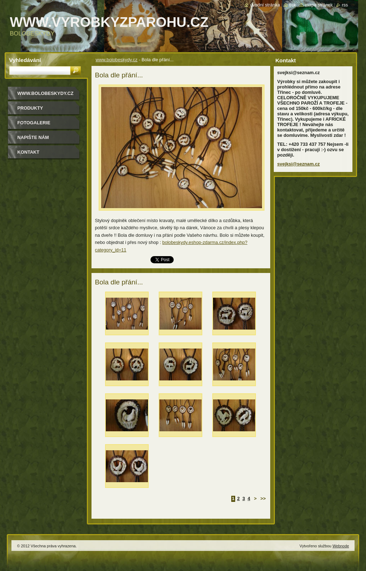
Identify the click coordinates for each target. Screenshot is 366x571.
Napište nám (33, 137)
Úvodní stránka (265, 5)
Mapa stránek (319, 5)
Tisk (292, 5)
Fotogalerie (34, 122)
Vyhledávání (25, 60)
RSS (345, 5)
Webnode (340, 546)
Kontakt (29, 152)
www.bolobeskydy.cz (117, 59)
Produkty (30, 108)
